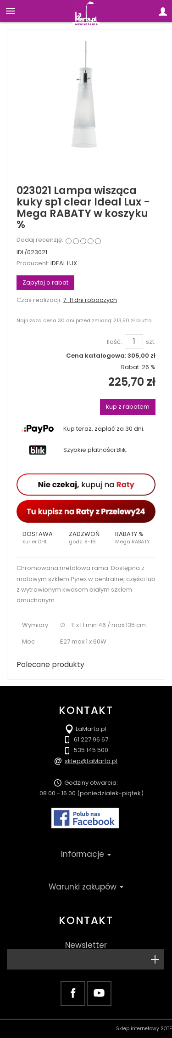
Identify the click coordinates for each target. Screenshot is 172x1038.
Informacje (86, 854)
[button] (40, 537)
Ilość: (114, 342)
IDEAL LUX (63, 263)
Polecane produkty (50, 664)
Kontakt (86, 920)
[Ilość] (134, 341)
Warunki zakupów (86, 886)
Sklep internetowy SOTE (144, 1028)
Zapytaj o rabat (45, 282)
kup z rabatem (128, 406)
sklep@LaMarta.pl (91, 761)
